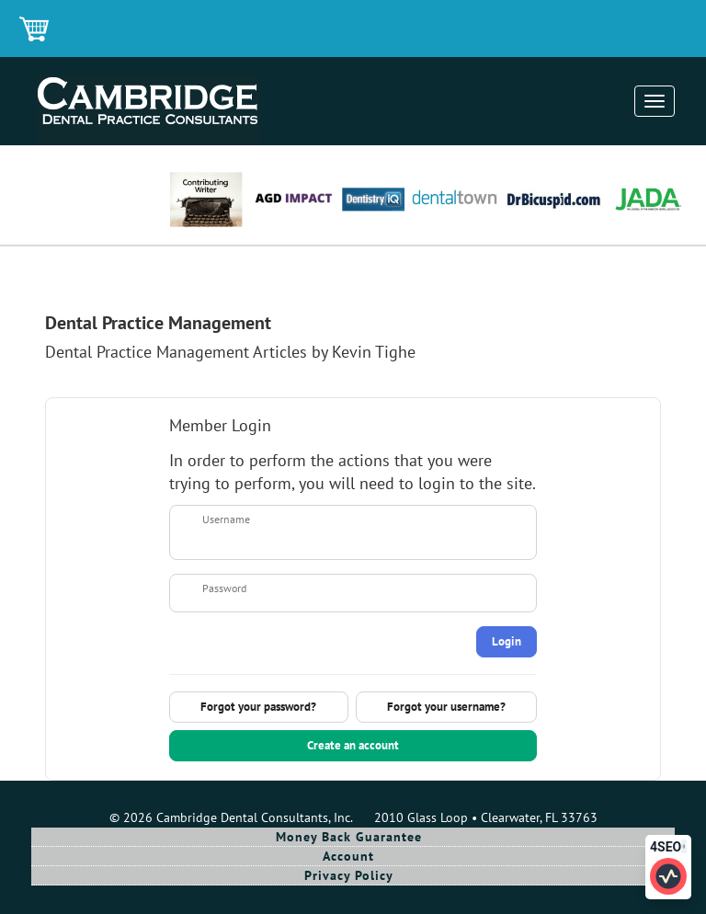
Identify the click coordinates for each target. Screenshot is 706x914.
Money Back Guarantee (349, 836)
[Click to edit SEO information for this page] (668, 876)
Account (348, 856)
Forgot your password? (258, 706)
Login (506, 641)
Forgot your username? (446, 706)
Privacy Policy (348, 875)
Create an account (353, 745)
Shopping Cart (34, 30)
